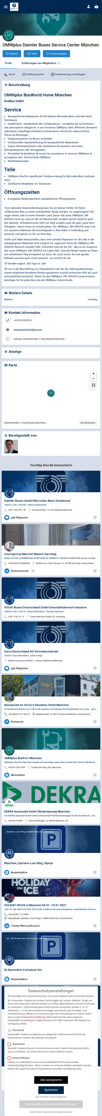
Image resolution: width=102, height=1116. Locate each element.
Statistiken (17, 1044)
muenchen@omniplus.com (28, 329)
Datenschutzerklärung (34, 1017)
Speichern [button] (51, 1090)
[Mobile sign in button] (88, 6)
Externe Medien (20, 1058)
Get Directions (87, 422)
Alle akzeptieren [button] (51, 1080)
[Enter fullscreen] (93, 385)
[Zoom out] (93, 378)
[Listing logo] (8, 35)
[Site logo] (14, 7)
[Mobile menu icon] (5, 7)
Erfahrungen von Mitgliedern (41, 63)
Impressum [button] (68, 1112)
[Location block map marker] (50, 393)
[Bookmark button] (95, 517)
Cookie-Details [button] (36, 1112)
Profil (8, 63)
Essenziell (17, 1030)
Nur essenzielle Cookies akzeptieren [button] (51, 1097)
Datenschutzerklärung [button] (52, 1112)
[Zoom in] (93, 373)
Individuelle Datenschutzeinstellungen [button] (51, 1104)
